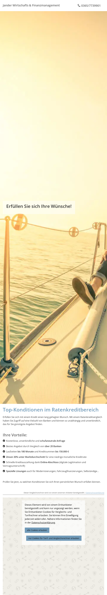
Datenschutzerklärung (95, 492)
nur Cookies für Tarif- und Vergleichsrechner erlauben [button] (53, 538)
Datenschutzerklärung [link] (43, 522)
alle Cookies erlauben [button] (37, 530)
